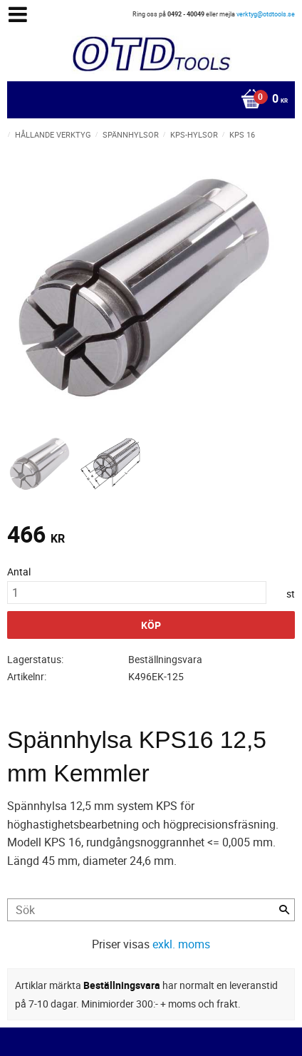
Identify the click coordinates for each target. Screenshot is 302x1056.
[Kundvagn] (147, 99)
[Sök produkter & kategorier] (151, 909)
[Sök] (284, 910)
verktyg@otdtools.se (265, 14)
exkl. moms (181, 944)
